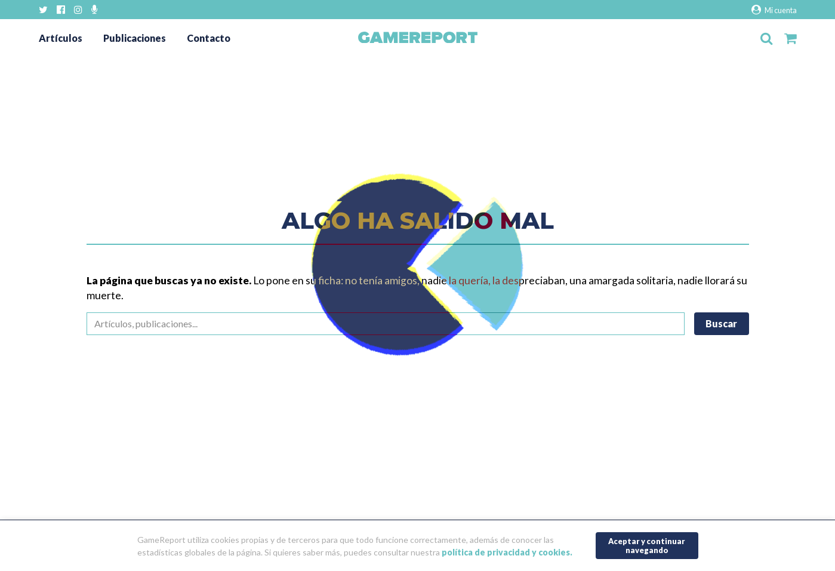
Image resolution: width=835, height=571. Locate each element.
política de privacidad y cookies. (507, 552)
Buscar (721, 323)
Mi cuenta (773, 10)
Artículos (60, 38)
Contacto (208, 38)
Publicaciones (134, 38)
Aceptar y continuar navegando (646, 545)
